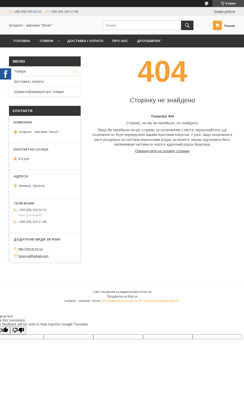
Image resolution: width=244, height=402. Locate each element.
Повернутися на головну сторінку (162, 151)
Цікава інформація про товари (39, 92)
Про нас (120, 41)
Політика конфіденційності (161, 301)
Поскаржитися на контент (121, 301)
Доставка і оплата (85, 41)
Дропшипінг (149, 41)
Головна (21, 41)
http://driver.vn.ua (30, 249)
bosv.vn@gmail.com (33, 256)
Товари (46, 41)
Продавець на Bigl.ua (122, 296)
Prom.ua (145, 292)
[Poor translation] (18, 330)
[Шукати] (187, 25)
